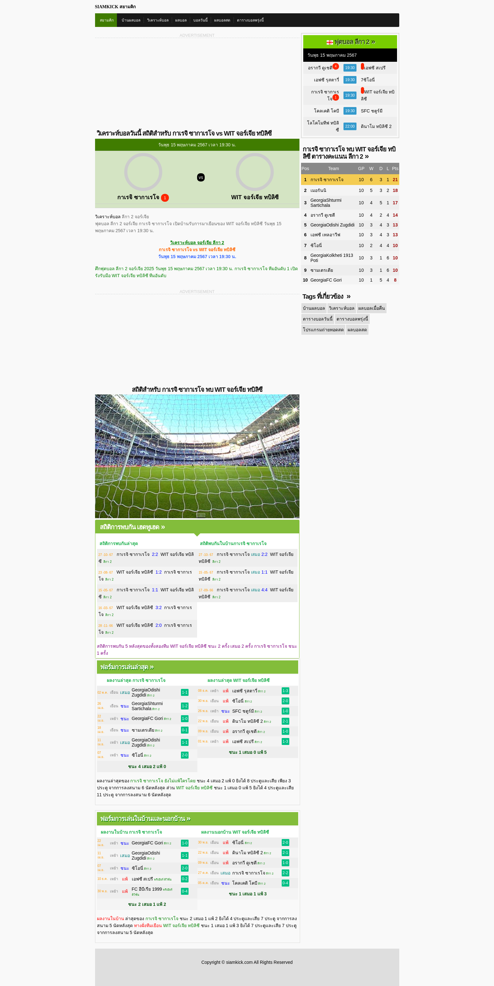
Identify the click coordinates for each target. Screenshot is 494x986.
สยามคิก (107, 20)
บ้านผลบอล (131, 20)
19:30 (350, 68)
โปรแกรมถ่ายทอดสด (323, 329)
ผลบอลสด (222, 20)
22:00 (350, 126)
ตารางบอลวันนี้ (318, 318)
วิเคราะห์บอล (158, 20)
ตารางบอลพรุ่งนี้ (250, 20)
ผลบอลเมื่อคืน (371, 308)
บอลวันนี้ (200, 20)
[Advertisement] (146, 83)
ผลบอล (181, 20)
